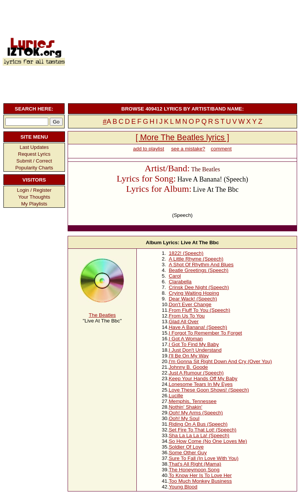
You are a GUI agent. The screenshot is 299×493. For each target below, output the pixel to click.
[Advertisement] (181, 50)
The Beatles (102, 315)
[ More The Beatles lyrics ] (182, 137)
